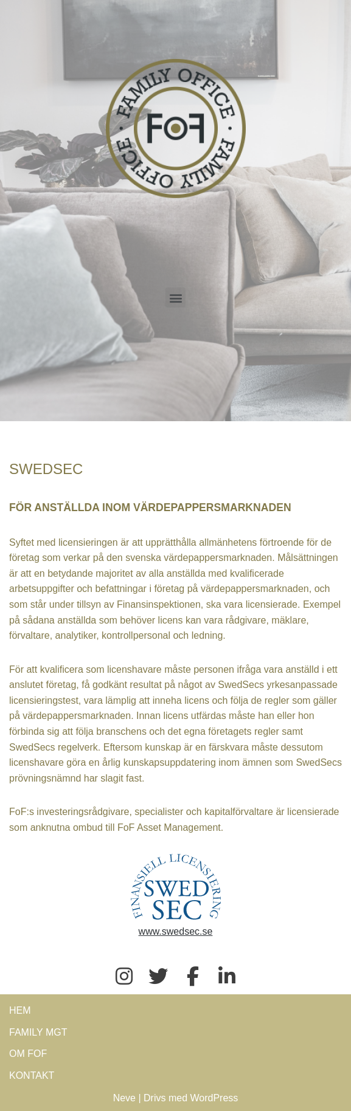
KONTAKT (31, 1075)
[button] (175, 297)
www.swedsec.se (176, 931)
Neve (124, 1098)
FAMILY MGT (38, 1032)
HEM (20, 1010)
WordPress (214, 1098)
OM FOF (28, 1053)
